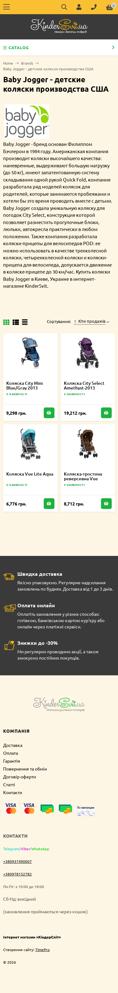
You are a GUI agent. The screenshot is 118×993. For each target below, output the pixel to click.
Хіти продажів (90, 321)
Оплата (10, 753)
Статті (9, 784)
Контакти (12, 792)
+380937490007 (17, 861)
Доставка (12, 745)
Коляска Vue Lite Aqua (29, 474)
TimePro (42, 949)
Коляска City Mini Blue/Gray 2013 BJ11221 (24, 387)
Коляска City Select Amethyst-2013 (84, 385)
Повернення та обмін (25, 768)
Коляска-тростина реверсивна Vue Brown (83, 478)
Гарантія (11, 761)
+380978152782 (17, 873)
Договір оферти (19, 776)
